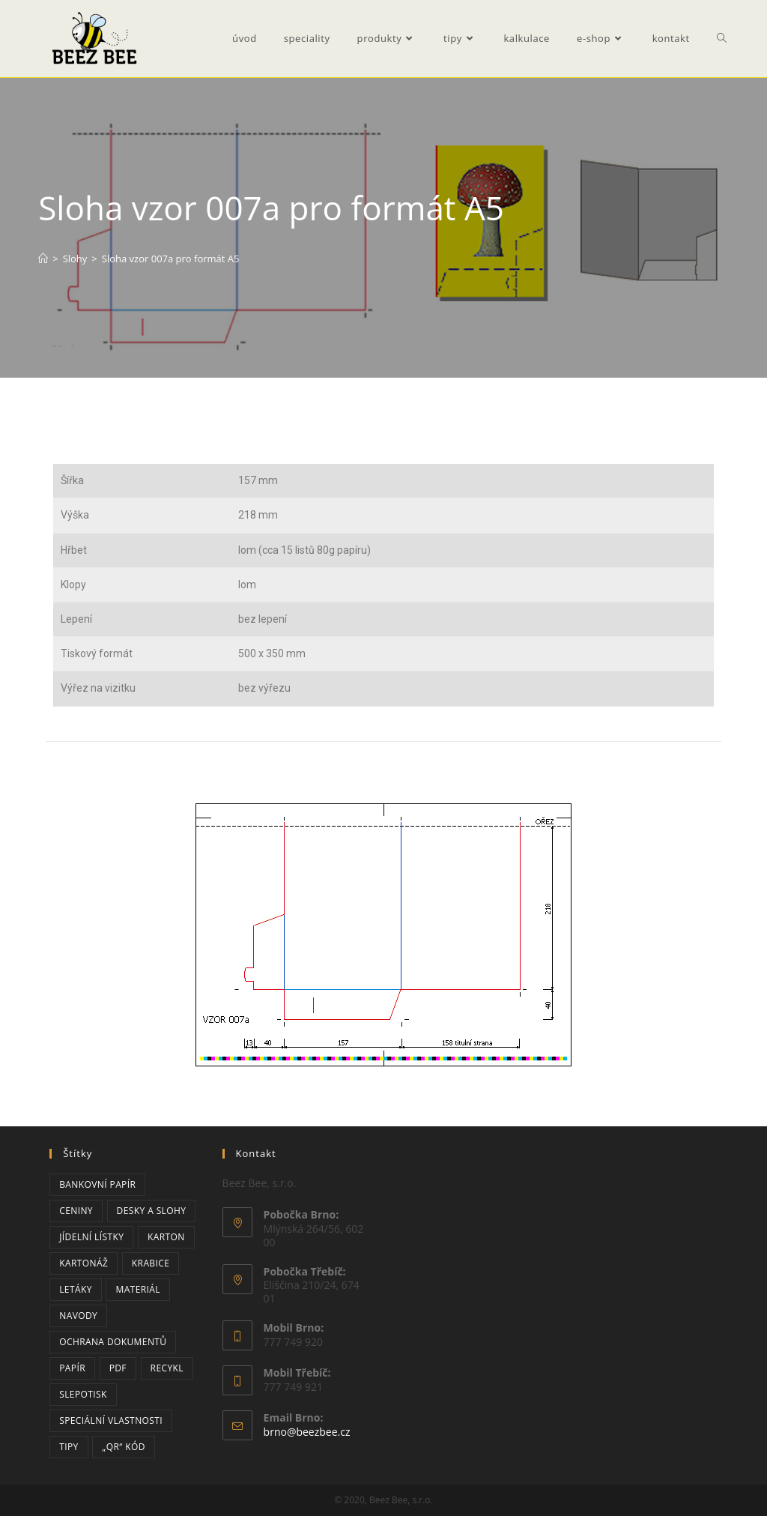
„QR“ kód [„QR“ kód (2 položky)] (123, 1446)
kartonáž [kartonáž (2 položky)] (83, 1263)
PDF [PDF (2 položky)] (118, 1368)
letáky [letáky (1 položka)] (75, 1289)
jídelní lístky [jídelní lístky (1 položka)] (91, 1236)
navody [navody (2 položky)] (78, 1315)
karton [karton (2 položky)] (166, 1236)
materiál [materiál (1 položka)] (137, 1289)
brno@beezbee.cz (307, 1432)
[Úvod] (43, 258)
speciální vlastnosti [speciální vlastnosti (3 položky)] (111, 1420)
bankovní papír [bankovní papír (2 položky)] (97, 1184)
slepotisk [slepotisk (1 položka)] (83, 1394)
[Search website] (721, 38)
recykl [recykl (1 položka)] (167, 1368)
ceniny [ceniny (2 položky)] (76, 1210)
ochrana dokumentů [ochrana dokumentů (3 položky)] (112, 1341)
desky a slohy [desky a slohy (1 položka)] (152, 1210)
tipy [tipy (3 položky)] (69, 1446)
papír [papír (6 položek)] (72, 1368)
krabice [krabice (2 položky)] (150, 1263)
